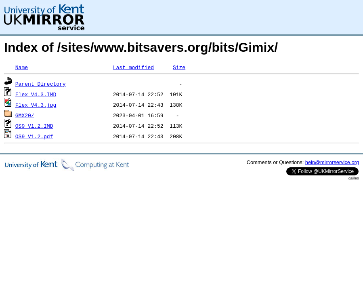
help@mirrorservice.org (332, 162)
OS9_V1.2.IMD (34, 125)
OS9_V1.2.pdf (34, 136)
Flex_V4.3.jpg (35, 104)
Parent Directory (40, 83)
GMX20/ (24, 115)
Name (21, 67)
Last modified (133, 67)
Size (179, 67)
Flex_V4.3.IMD (35, 94)
